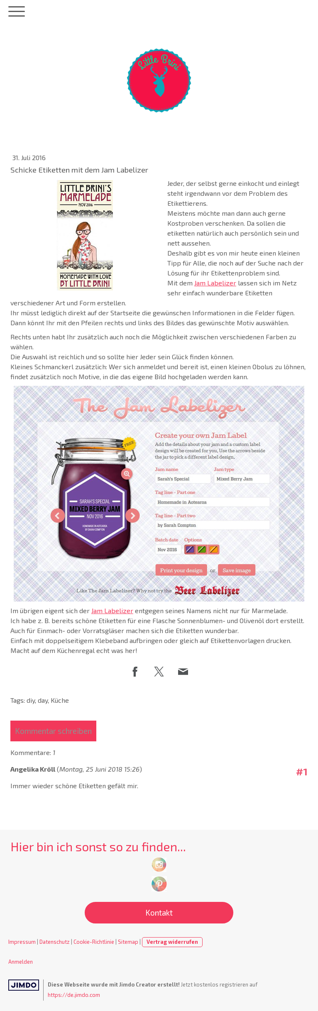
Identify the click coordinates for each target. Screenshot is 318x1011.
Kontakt (159, 912)
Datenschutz (54, 941)
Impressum (22, 941)
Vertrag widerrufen (172, 941)
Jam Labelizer (215, 283)
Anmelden (20, 961)
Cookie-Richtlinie (93, 941)
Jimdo (23, 985)
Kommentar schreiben (53, 731)
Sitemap (128, 941)
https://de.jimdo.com (74, 995)
